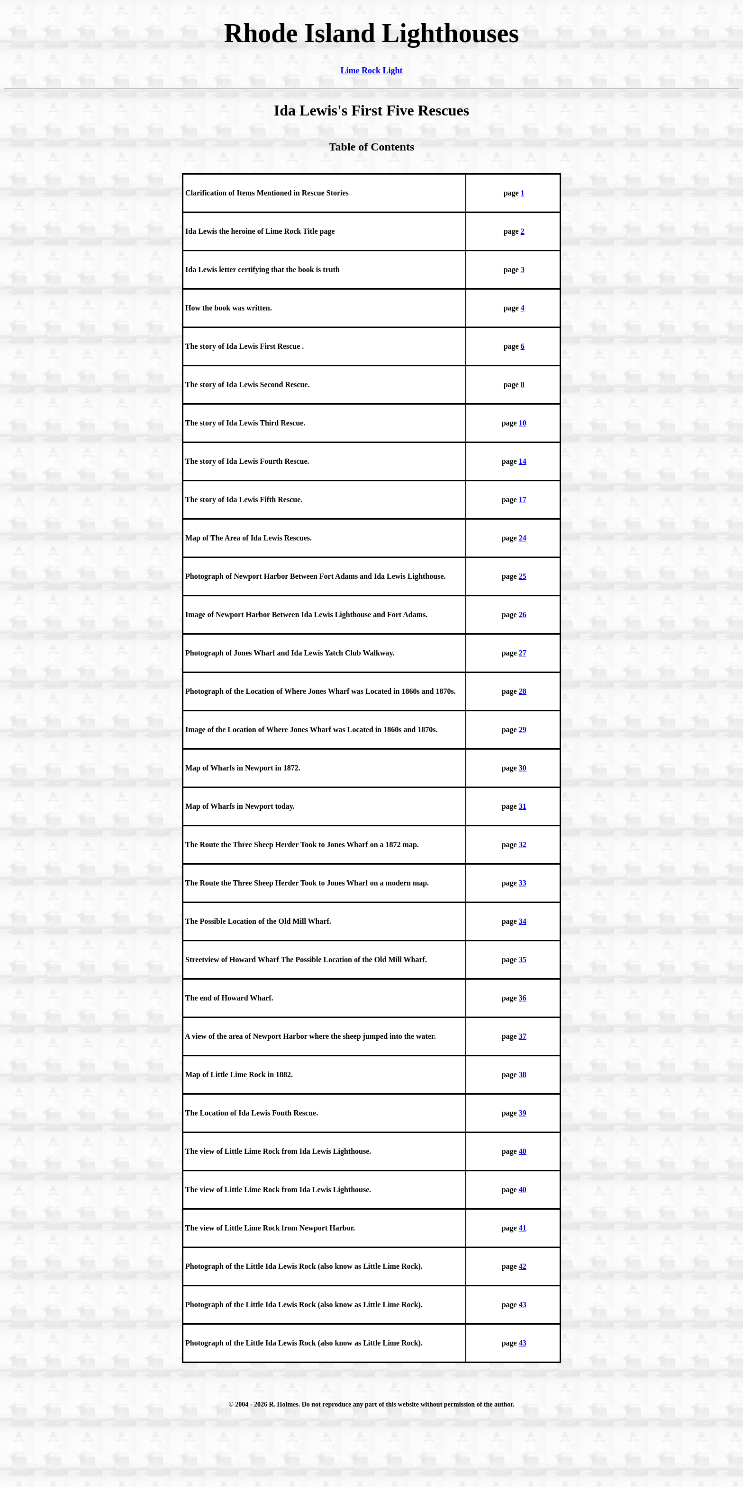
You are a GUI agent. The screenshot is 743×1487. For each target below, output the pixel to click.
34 (522, 921)
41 (522, 1228)
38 (522, 1075)
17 (522, 500)
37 (522, 1036)
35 (522, 960)
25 (522, 576)
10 (522, 423)
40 (522, 1151)
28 (522, 691)
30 (522, 768)
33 (522, 883)
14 (522, 461)
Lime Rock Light (371, 70)
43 (522, 1305)
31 (522, 806)
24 (522, 538)
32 (522, 845)
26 (522, 615)
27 (522, 653)
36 (522, 998)
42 (522, 1266)
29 (522, 730)
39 (522, 1113)
